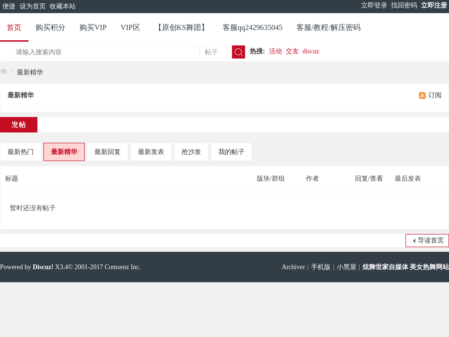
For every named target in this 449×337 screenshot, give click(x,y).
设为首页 (33, 6)
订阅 (435, 95)
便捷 (8, 6)
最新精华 (30, 72)
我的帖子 (231, 151)
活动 (275, 51)
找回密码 (404, 5)
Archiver (293, 267)
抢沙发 (191, 151)
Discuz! (43, 267)
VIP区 (130, 27)
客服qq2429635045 (252, 27)
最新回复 (107, 151)
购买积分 (50, 27)
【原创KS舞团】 (181, 27)
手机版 (321, 267)
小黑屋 (346, 267)
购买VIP (93, 27)
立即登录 (374, 5)
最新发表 (151, 151)
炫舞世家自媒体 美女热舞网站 (405, 267)
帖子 (211, 52)
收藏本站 (63, 6)
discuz (311, 51)
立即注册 (434, 5)
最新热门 (20, 151)
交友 (292, 51)
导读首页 (431, 240)
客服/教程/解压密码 (329, 27)
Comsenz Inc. (123, 267)
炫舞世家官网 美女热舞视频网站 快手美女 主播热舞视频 (3, 71)
